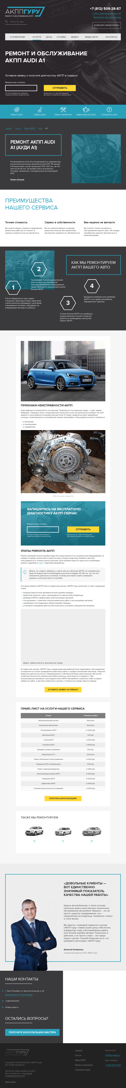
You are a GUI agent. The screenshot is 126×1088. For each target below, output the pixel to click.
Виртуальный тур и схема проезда (107, 17)
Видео (75, 37)
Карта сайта (10, 1082)
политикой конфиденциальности (18, 1074)
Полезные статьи (82, 1070)
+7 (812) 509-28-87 (105, 9)
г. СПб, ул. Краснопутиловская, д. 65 (106, 13)
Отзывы (61, 37)
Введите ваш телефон (15, 82)
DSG (41, 563)
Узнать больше (17, 179)
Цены (49, 37)
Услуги (36, 37)
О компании (17, 37)
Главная (78, 1050)
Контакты (111, 37)
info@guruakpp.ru (12, 1007)
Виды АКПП (91, 37)
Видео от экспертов (84, 1065)
